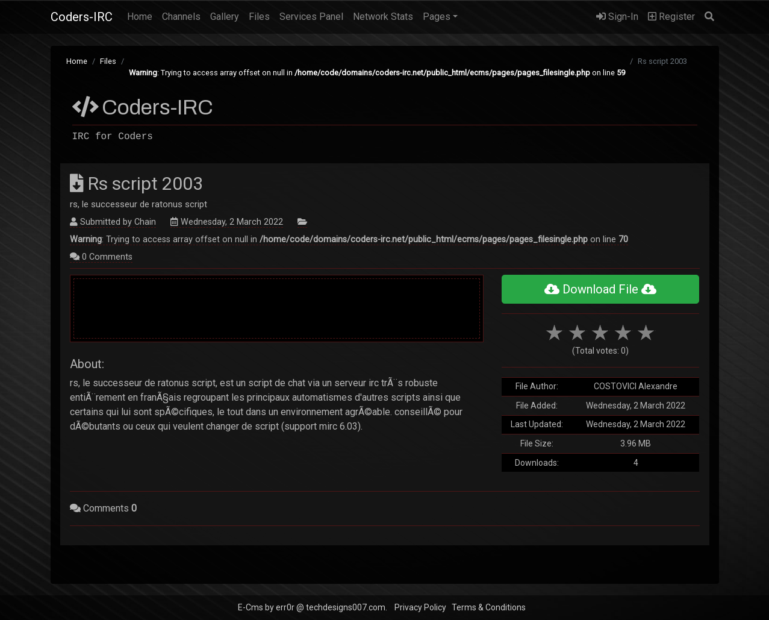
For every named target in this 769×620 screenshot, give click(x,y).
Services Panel (311, 16)
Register (671, 16)
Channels (181, 16)
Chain (145, 222)
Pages (436, 16)
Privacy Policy (420, 607)
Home (142, 15)
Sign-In (617, 16)
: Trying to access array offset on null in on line (377, 72)
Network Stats (383, 16)
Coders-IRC (82, 17)
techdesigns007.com (345, 607)
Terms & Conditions (489, 607)
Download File (600, 289)
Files (259, 16)
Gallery (224, 16)
